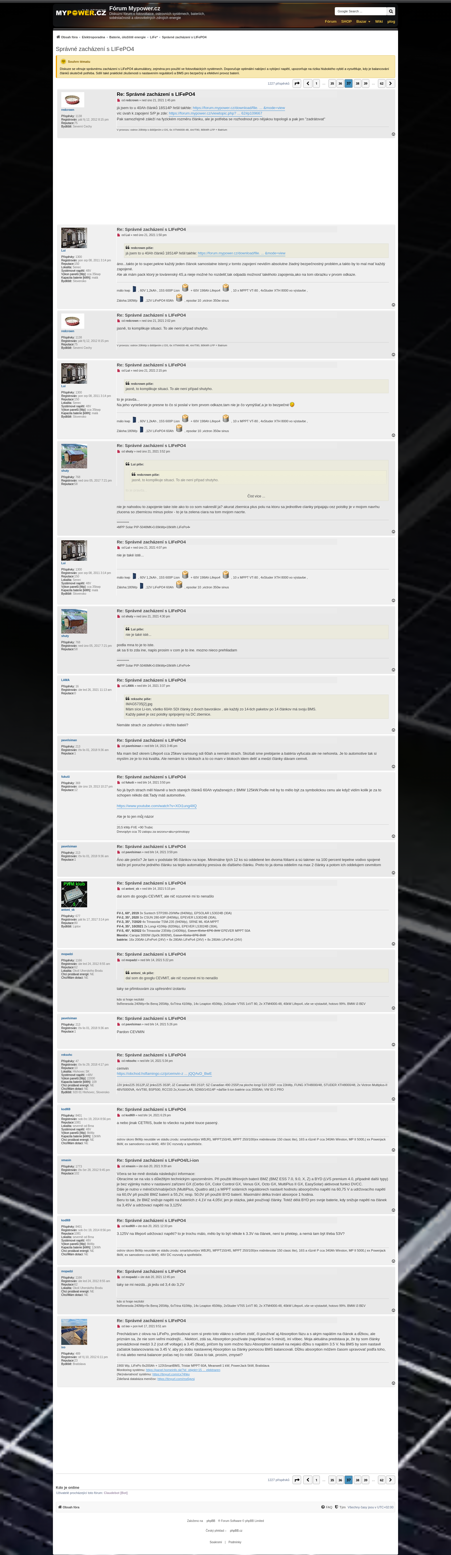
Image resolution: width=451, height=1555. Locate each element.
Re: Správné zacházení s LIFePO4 (156, 94)
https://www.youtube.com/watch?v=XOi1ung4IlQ (157, 806)
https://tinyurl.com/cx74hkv (171, 1374)
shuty (65, 470)
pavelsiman (69, 740)
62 (381, 83)
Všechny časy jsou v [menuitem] (370, 1507)
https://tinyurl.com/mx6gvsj (176, 1379)
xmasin (66, 1160)
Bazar (361, 21)
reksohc (66, 1054)
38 (357, 83)
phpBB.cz (236, 1530)
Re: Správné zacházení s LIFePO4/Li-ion (158, 1160)
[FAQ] (326, 1507)
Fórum (331, 21)
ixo (63, 1347)
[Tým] (339, 1507)
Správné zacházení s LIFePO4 (95, 49)
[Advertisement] (225, 181)
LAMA (65, 680)
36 (340, 83)
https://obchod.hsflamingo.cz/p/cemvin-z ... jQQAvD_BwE (164, 1073)
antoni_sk (68, 909)
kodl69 (65, 1109)
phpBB (211, 1520)
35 (332, 83)
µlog (391, 21)
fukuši (65, 776)
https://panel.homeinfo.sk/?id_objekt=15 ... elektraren (183, 1370)
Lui (63, 250)
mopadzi (67, 954)
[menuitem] (131, 37)
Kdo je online (67, 1487)
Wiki (379, 21)
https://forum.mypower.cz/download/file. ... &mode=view (239, 108)
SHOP (346, 21)
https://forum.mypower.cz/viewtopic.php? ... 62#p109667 (215, 113)
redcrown (67, 109)
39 (365, 83)
